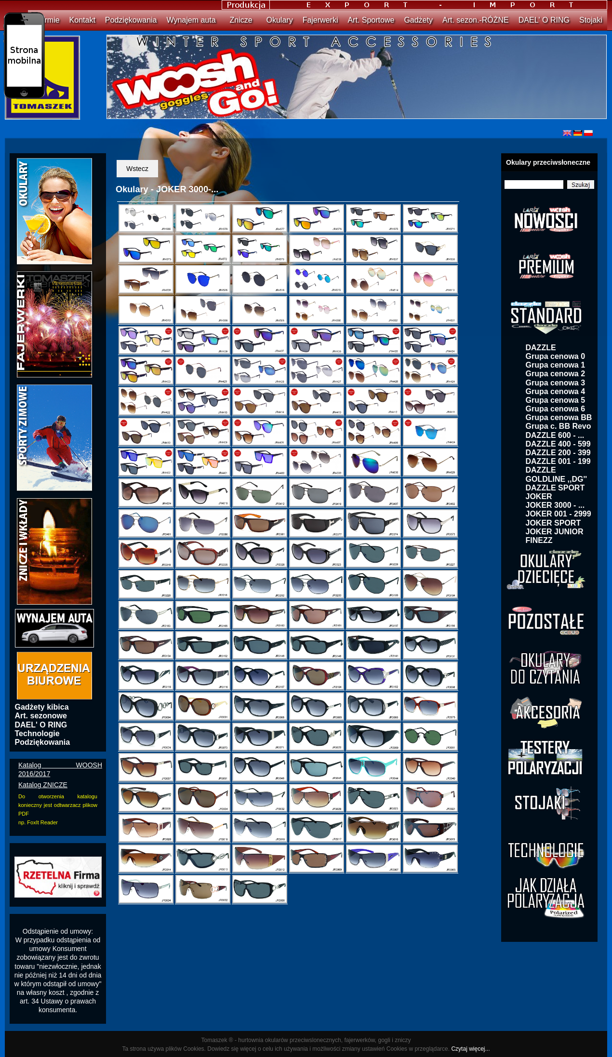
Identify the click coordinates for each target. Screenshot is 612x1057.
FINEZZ (539, 540)
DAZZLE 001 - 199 (558, 461)
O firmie (46, 20)
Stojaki (590, 20)
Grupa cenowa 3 (555, 383)
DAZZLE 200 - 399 (558, 453)
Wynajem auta (190, 20)
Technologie (37, 733)
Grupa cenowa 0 (555, 356)
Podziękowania (131, 20)
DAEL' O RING (544, 20)
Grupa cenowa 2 (555, 374)
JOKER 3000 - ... (555, 505)
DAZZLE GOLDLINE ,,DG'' (556, 474)
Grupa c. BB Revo (558, 426)
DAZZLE (541, 348)
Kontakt (82, 20)
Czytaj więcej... (470, 1048)
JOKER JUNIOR (555, 532)
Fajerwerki (320, 20)
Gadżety (418, 20)
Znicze (241, 20)
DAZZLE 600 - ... (555, 435)
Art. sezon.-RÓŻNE (475, 20)
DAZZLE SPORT (555, 488)
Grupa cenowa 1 (555, 365)
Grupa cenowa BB (559, 417)
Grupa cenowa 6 (555, 409)
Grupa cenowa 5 (555, 400)
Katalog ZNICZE (42, 785)
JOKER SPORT (553, 523)
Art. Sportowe (370, 20)
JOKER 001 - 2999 (558, 514)
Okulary (279, 20)
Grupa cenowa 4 (555, 391)
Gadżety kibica (42, 707)
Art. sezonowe (41, 716)
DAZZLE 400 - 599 (558, 444)
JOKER (539, 496)
